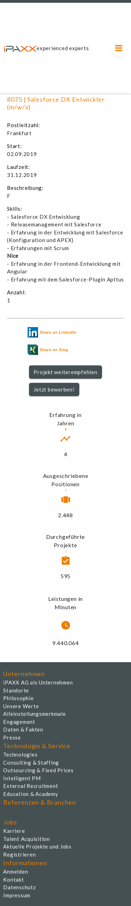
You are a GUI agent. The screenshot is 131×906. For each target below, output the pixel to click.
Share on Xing (48, 349)
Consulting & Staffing (31, 762)
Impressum (16, 895)
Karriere (14, 831)
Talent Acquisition (26, 839)
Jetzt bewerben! (54, 389)
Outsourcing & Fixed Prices (38, 770)
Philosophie (18, 698)
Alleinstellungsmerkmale (34, 714)
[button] (65, 372)
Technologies (20, 754)
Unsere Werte (21, 706)
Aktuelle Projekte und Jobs (37, 846)
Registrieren (19, 854)
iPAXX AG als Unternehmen (38, 682)
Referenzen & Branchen (39, 802)
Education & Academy (30, 794)
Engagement (19, 722)
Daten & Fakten (23, 729)
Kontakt (13, 879)
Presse (12, 737)
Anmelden (15, 871)
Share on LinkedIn (52, 332)
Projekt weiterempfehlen (65, 372)
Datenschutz (19, 887)
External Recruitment (30, 786)
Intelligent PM (22, 778)
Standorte (16, 690)
